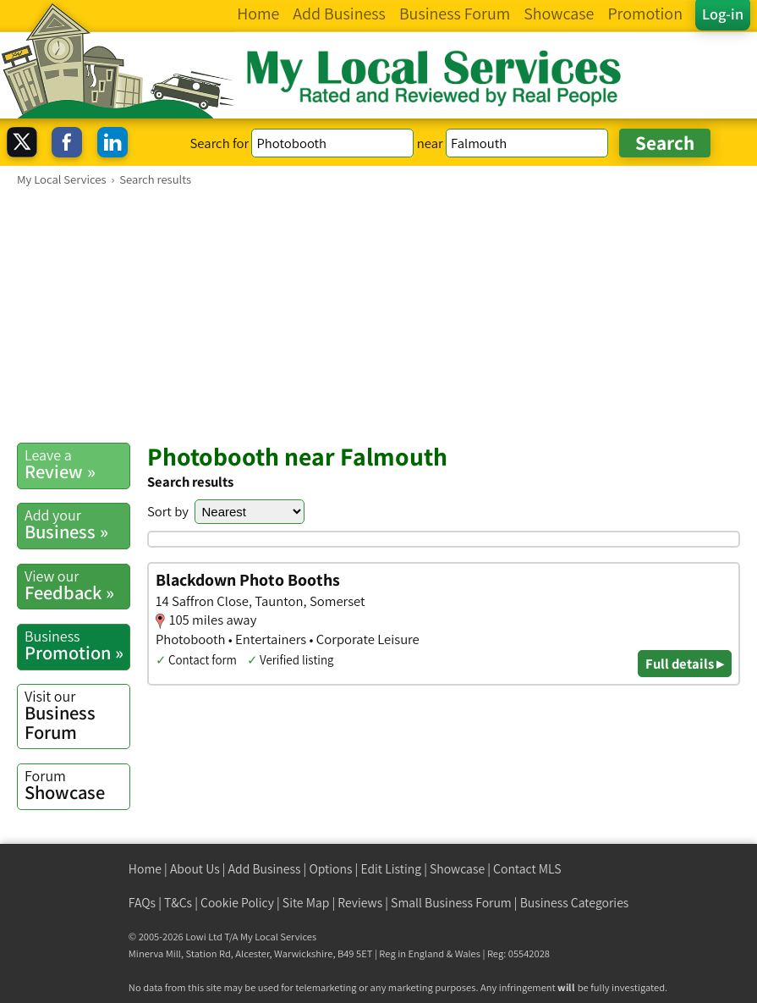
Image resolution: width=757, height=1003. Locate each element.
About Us (195, 869)
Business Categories (574, 903)
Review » (77, 464)
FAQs (142, 903)
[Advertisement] (378, 314)
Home (145, 869)
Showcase (77, 785)
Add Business (264, 869)
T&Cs (178, 903)
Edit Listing (390, 869)
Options (330, 869)
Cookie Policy (237, 903)
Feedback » (77, 585)
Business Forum (77, 715)
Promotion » (77, 645)
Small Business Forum (451, 903)
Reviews (359, 903)
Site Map (306, 903)
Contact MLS (527, 869)
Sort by (168, 511)
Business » (77, 524)
